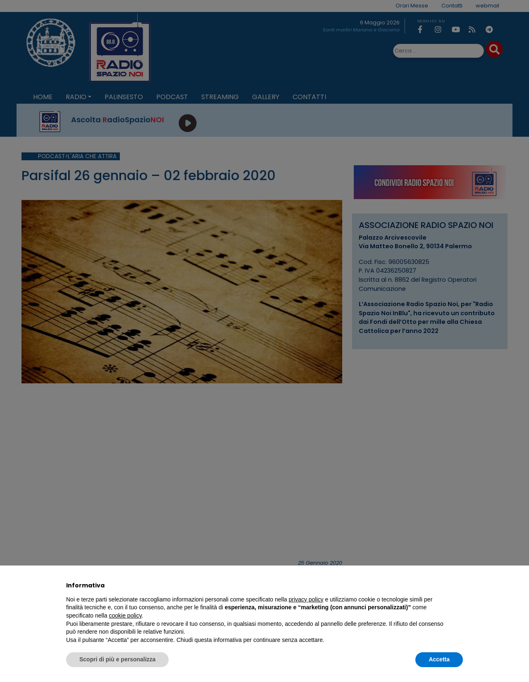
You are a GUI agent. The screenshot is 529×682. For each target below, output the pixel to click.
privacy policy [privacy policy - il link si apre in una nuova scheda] (306, 599)
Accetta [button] (439, 659)
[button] (458, 585)
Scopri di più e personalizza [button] (117, 659)
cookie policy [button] (125, 615)
